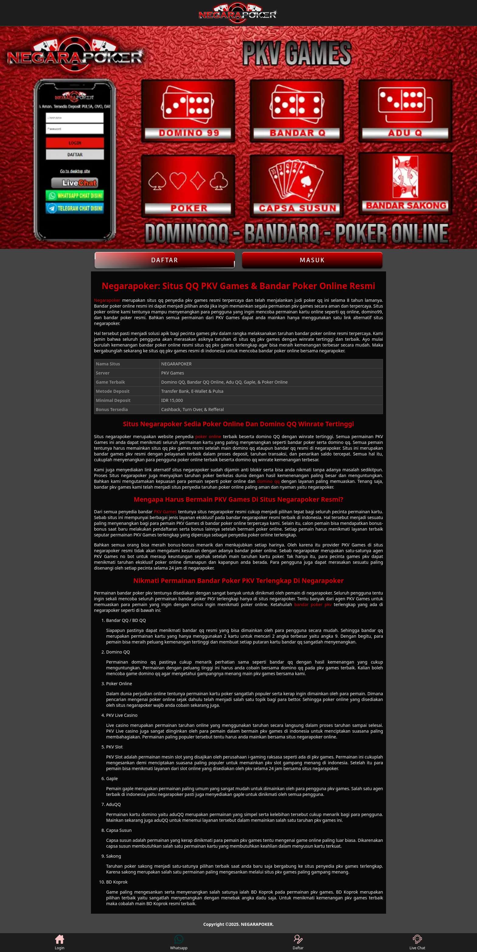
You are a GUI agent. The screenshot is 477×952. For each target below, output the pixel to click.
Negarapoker (107, 300)
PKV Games (165, 511)
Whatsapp (179, 942)
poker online (208, 436)
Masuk (312, 260)
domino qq (268, 481)
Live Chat (417, 942)
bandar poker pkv (313, 604)
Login (59, 942)
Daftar (165, 260)
